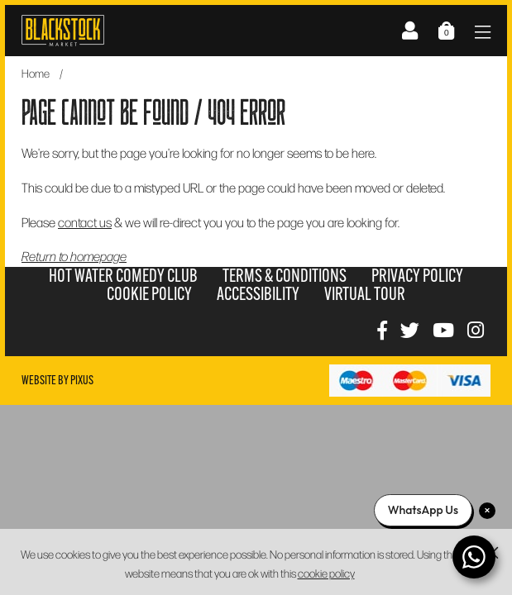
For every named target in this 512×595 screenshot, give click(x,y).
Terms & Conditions (285, 275)
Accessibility (258, 294)
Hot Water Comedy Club (123, 275)
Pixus (81, 380)
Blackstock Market (63, 30)
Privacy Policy (417, 275)
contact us (85, 222)
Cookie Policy (149, 294)
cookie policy (326, 573)
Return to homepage (74, 256)
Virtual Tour (364, 294)
